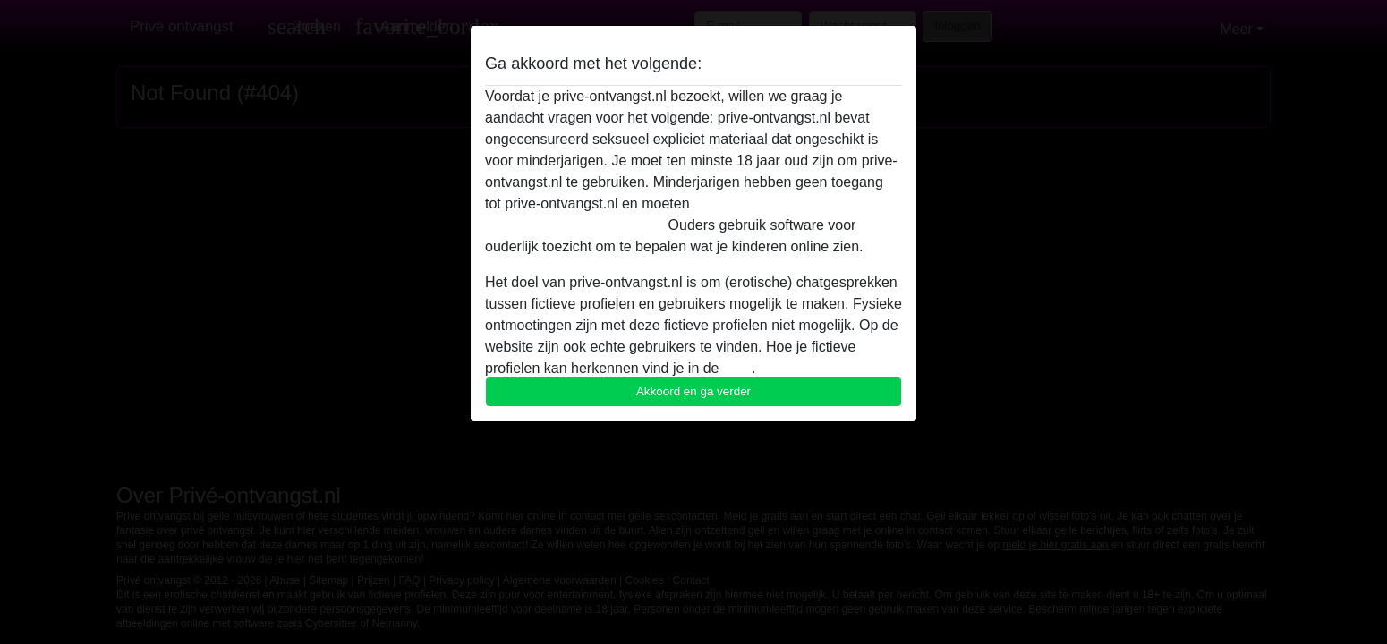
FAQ (737, 368)
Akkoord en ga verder (693, 391)
